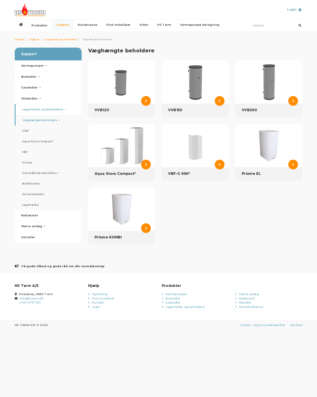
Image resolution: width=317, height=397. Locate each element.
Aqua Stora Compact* (38, 141)
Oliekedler (30, 98)
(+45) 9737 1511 (30, 302)
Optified (296, 325)
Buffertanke (31, 183)
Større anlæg (32, 226)
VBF (25, 152)
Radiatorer (29, 215)
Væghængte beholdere (40, 120)
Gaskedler (30, 87)
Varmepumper (33, 65)
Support (34, 39)
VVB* (25, 130)
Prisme (27, 162)
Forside (19, 39)
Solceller (28, 237)
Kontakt (96, 302)
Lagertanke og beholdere (61, 39)
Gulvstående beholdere (40, 173)
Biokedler (29, 76)
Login (94, 307)
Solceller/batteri (249, 307)
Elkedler (243, 302)
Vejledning (97, 294)
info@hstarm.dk (31, 298)
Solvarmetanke (33, 194)
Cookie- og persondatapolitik (262, 325)
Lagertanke (30, 204)
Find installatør (101, 298)
